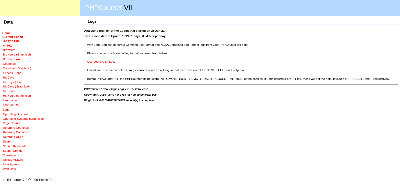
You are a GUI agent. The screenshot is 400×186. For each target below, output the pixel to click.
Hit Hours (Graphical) (17, 95)
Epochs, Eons (12, 72)
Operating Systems (15, 114)
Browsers (9, 49)
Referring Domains (15, 132)
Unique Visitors (13, 159)
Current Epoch (12, 36)
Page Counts (11, 123)
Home (6, 33)
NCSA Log (107, 61)
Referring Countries (16, 127)
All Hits (7, 45)
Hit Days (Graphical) (16, 86)
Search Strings (12, 150)
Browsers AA (11, 59)
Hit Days (8, 77)
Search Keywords (14, 146)
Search (7, 141)
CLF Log (93, 61)
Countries (9, 63)
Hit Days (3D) (12, 82)
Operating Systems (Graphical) (23, 118)
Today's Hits (11, 40)
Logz (6, 109)
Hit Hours (9, 91)
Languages (10, 100)
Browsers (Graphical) (17, 54)
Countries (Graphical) (17, 68)
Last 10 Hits (11, 104)
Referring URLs (13, 136)
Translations (11, 155)
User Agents (11, 164)
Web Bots (9, 168)
